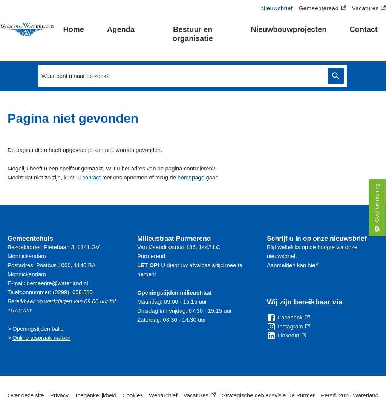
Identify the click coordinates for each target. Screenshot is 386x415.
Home (73, 29)
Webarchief (163, 395)
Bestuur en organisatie (193, 34)
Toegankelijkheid (95, 395)
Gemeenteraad (322, 8)
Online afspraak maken (41, 337)
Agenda (121, 29)
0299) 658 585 (74, 292)
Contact (363, 29)
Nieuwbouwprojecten (288, 29)
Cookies (133, 395)
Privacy (59, 395)
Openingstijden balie (38, 328)
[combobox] (181, 76)
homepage (191, 177)
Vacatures (369, 8)
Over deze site (26, 395)
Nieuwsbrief (277, 8)
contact (91, 177)
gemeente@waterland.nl (57, 283)
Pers (326, 395)
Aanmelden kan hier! (293, 265)
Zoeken (334, 76)
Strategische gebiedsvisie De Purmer (268, 395)
